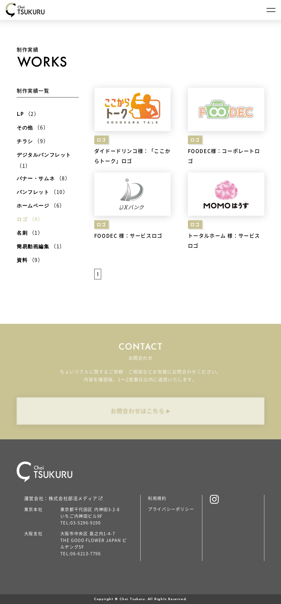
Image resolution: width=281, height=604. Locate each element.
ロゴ (101, 139)
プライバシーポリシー (171, 509)
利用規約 (157, 498)
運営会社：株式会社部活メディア (61, 498)
